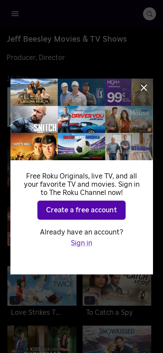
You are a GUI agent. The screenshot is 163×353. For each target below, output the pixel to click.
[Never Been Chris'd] (42, 114)
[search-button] (149, 13)
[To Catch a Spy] (117, 293)
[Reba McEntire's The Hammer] (42, 173)
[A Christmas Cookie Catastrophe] (42, 233)
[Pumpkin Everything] (117, 233)
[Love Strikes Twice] (42, 293)
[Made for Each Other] (117, 114)
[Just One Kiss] (117, 173)
